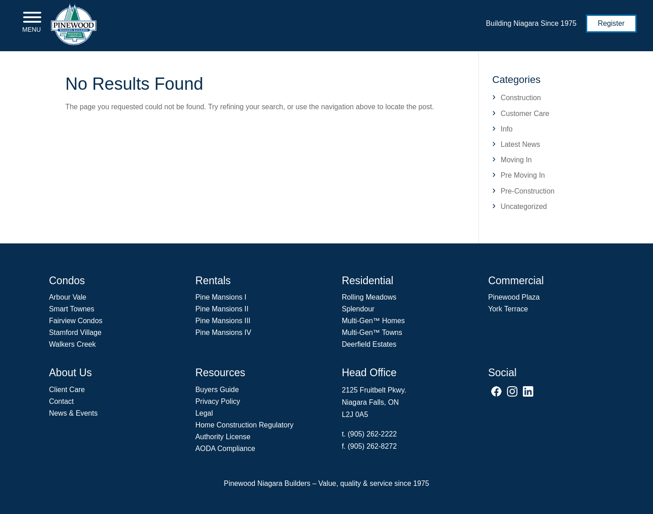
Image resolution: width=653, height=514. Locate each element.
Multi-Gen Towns (372, 332)
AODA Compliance (225, 448)
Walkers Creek (72, 344)
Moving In (516, 160)
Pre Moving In (523, 175)
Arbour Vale (67, 297)
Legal (204, 413)
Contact (61, 401)
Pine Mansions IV (223, 332)
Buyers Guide (217, 389)
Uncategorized (524, 206)
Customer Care (525, 113)
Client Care (67, 389)
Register (611, 23)
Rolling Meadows (369, 297)
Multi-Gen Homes (373, 321)
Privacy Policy (217, 401)
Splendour (358, 309)
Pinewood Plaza (514, 297)
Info (506, 129)
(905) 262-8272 (372, 446)
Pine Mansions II (222, 309)
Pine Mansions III (222, 321)
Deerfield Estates (369, 344)
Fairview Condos (75, 321)
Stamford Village (75, 332)
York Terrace (508, 309)
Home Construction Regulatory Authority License (244, 431)
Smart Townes (71, 309)
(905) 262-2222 (372, 434)
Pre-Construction (528, 191)
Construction (521, 98)
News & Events (73, 413)
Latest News (520, 144)
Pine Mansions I (221, 297)
